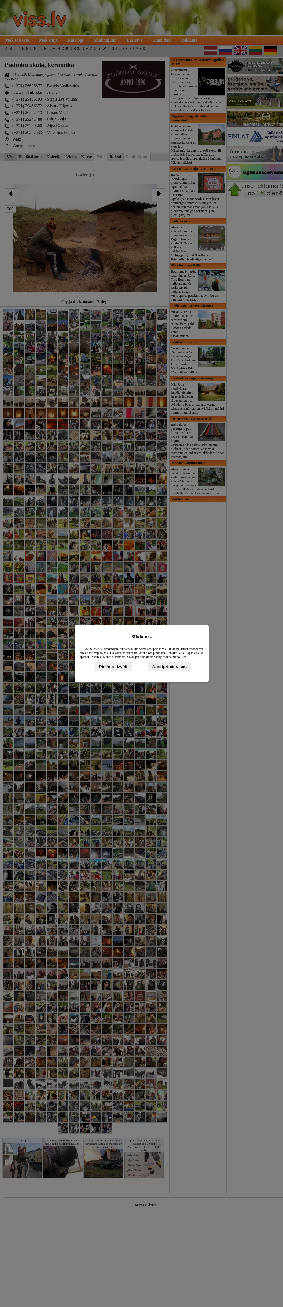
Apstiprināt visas (169, 666)
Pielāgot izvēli (113, 666)
